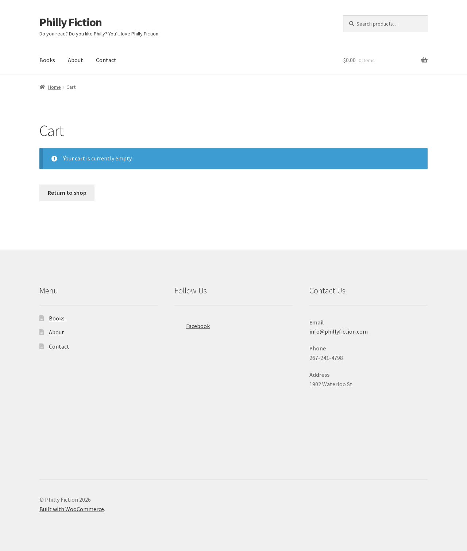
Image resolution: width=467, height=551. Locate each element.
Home (54, 87)
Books (47, 60)
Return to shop (67, 192)
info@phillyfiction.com (338, 331)
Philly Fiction (70, 22)
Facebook (192, 324)
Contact (106, 60)
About (75, 60)
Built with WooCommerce (71, 509)
